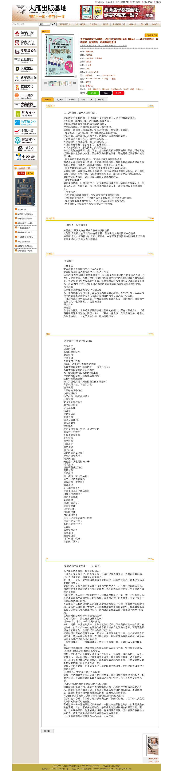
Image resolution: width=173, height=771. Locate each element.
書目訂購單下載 (119, 24)
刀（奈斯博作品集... (25, 237)
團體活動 (105, 89)
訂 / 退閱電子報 (123, 2)
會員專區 (104, 24)
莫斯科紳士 (21, 209)
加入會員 (110, 2)
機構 (132, 89)
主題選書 (93, 24)
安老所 (126, 89)
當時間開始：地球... (25, 251)
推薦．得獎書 (80, 24)
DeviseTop (127, 769)
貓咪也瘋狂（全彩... (25, 223)
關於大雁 (144, 24)
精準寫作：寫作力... (25, 214)
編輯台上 (133, 24)
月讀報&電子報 (64, 24)
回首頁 (158, 2)
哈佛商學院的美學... (25, 219)
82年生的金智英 (23, 228)
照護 (89, 89)
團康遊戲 (96, 89)
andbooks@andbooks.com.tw (103, 769)
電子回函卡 (136, 2)
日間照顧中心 (116, 89)
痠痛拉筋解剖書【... (25, 232)
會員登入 (100, 2)
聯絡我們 (155, 24)
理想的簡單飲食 (23, 242)
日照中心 (139, 89)
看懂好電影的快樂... (25, 246)
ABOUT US (148, 2)
